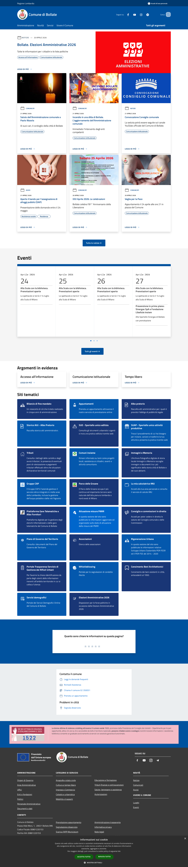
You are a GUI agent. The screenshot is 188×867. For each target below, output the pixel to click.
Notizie (25, 37)
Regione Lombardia (25, 3)
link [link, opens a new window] (119, 851)
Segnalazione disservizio (66, 827)
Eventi (136, 807)
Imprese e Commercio (65, 789)
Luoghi (136, 802)
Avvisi (25, 190)
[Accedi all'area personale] (157, 3)
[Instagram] (137, 14)
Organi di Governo (25, 780)
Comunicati (27, 108)
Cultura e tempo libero (66, 785)
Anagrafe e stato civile (66, 780)
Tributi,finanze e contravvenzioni (109, 784)
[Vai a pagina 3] (97, 340)
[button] (94, 862)
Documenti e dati (24, 808)
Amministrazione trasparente (108, 822)
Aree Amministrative (26, 785)
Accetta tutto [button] (83, 857)
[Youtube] (131, 14)
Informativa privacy (103, 827)
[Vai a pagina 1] (90, 340)
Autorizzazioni (101, 794)
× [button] (185, 839)
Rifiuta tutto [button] (104, 857)
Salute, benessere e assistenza (108, 789)
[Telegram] (144, 14)
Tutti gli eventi (92, 351)
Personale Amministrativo (28, 803)
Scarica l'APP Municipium (67, 831)
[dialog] (94, 851)
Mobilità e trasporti (64, 799)
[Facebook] (124, 14)
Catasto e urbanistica (65, 794)
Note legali (99, 831)
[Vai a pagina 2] (94, 340)
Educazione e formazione (106, 780)
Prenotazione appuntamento (68, 822)
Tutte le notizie (94, 243)
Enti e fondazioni (24, 794)
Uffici (19, 789)
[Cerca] (167, 14)
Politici (20, 799)
